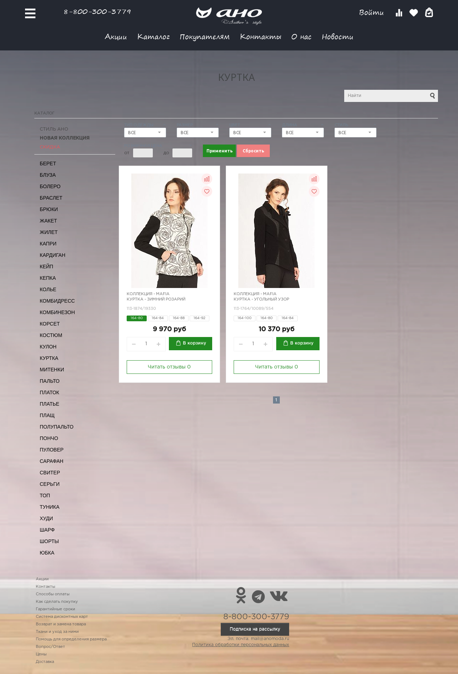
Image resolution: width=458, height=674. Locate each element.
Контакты (260, 36)
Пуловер (52, 450)
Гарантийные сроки (55, 609)
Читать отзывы (169, 367)
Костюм (51, 335)
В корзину (194, 343)
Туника (49, 507)
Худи (46, 518)
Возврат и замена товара (61, 624)
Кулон (48, 347)
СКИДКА (50, 147)
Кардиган (52, 255)
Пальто (50, 381)
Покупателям (205, 36)
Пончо (49, 438)
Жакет (48, 221)
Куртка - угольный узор (261, 299)
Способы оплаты (52, 594)
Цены (41, 654)
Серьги (50, 484)
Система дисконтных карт (62, 617)
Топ (45, 495)
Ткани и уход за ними (57, 632)
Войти (372, 12)
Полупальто (56, 427)
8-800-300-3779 (97, 11)
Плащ (47, 415)
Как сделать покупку (57, 602)
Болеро (50, 186)
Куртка (49, 358)
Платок (49, 392)
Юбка (47, 553)
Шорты (49, 541)
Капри (48, 243)
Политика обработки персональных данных (240, 645)
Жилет (49, 232)
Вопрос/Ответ (50, 647)
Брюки (49, 209)
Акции (116, 36)
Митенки (52, 369)
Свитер (50, 472)
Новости (338, 36)
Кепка (48, 278)
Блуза (48, 175)
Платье (49, 404)
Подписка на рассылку (255, 629)
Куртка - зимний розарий (156, 299)
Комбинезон (57, 312)
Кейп (46, 266)
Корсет (50, 324)
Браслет (51, 198)
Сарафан (51, 461)
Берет (48, 163)
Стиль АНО (54, 129)
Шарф (47, 530)
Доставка (45, 662)
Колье (48, 289)
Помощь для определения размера (71, 639)
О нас (301, 36)
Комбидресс (57, 301)
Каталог (153, 36)
